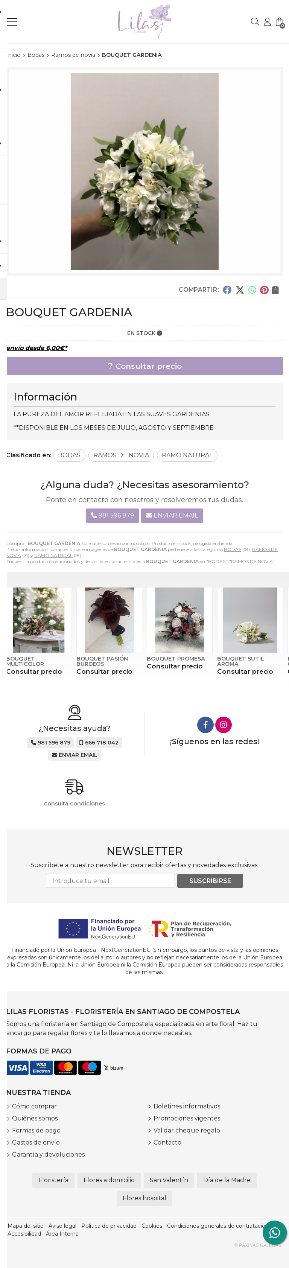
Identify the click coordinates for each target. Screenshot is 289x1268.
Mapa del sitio (26, 1225)
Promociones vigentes (187, 1118)
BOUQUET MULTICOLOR (25, 661)
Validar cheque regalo (187, 1130)
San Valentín (169, 1180)
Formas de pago (36, 1130)
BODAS (232, 549)
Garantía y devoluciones (48, 1154)
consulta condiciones (74, 804)
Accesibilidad (24, 1233)
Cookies (151, 1225)
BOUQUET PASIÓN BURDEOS (102, 661)
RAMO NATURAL (53, 555)
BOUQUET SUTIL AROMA (240, 661)
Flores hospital (144, 1198)
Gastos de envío (36, 1142)
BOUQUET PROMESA (176, 658)
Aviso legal (62, 1225)
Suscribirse (210, 880)
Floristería (53, 1180)
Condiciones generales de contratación (218, 1225)
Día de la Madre (227, 1180)
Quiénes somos (35, 1118)
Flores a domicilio (109, 1180)
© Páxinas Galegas (257, 1245)
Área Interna (62, 1233)
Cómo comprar (34, 1106)
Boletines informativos (187, 1106)
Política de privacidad (109, 1225)
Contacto (167, 1142)
